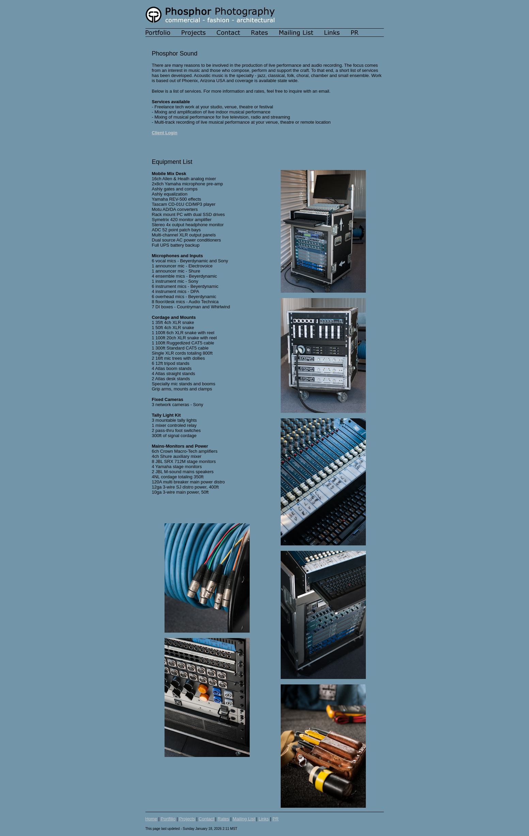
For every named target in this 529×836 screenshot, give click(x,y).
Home (151, 818)
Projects (187, 818)
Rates (223, 818)
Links (264, 818)
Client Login (164, 132)
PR (276, 818)
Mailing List (244, 818)
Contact (206, 818)
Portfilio (168, 818)
